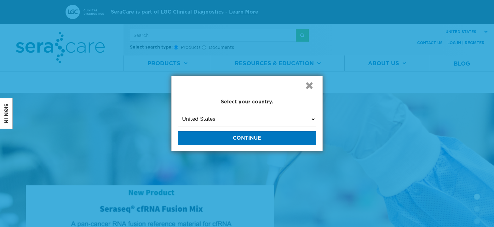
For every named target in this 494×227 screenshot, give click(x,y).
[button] (309, 85)
